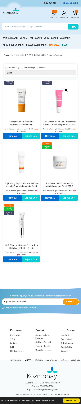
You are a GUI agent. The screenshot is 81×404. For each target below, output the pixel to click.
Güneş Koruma (55, 55)
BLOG (65, 45)
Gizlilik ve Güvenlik (43, 342)
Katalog (64, 351)
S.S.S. (12, 339)
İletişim (13, 343)
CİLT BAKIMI (21, 55)
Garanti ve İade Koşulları (42, 336)
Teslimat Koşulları (43, 346)
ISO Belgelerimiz (17, 351)
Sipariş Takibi (66, 347)
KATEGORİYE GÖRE (37, 55)
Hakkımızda (15, 335)
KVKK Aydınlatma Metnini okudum (20, 307)
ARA (73, 26)
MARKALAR (54, 45)
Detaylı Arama (67, 343)
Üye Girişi (65, 335)
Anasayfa (8, 55)
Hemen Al (12, 136)
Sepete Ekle (31, 136)
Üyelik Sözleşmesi (43, 350)
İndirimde (42, 68)
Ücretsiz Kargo (14, 68)
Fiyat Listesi (66, 339)
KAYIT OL (70, 302)
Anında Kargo (29, 68)
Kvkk (12, 347)
